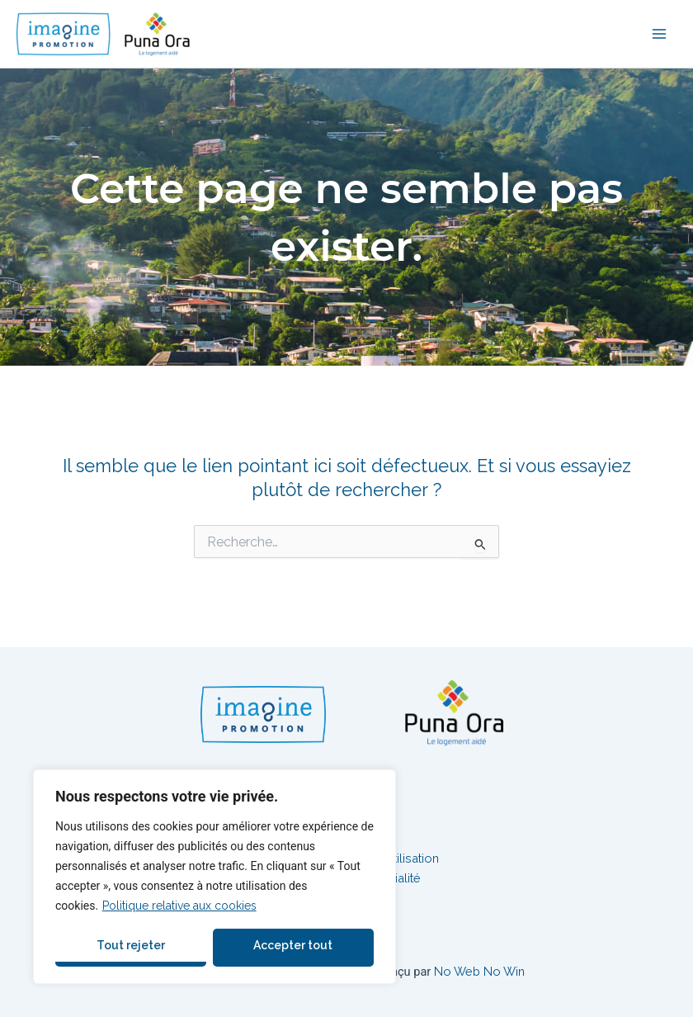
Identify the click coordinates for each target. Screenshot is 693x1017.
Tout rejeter (131, 945)
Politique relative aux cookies (179, 905)
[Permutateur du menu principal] (659, 34)
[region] (214, 876)
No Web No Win (479, 971)
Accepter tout (292, 945)
